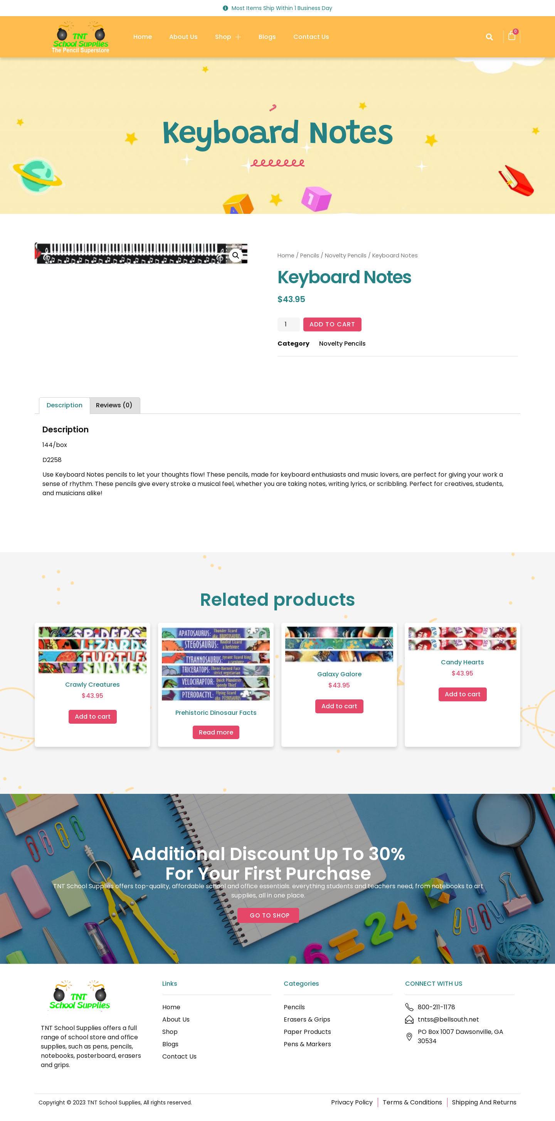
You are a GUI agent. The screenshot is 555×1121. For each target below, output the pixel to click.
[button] (489, 36)
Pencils (309, 255)
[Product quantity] (289, 324)
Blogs (267, 36)
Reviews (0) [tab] (114, 405)
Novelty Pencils (346, 255)
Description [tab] (64, 405)
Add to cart (332, 324)
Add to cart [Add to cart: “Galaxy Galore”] (339, 706)
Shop (228, 37)
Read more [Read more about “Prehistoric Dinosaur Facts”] (216, 732)
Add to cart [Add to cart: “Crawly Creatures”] (93, 716)
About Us (183, 36)
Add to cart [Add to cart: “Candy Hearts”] (463, 694)
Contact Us (311, 36)
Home (142, 36)
